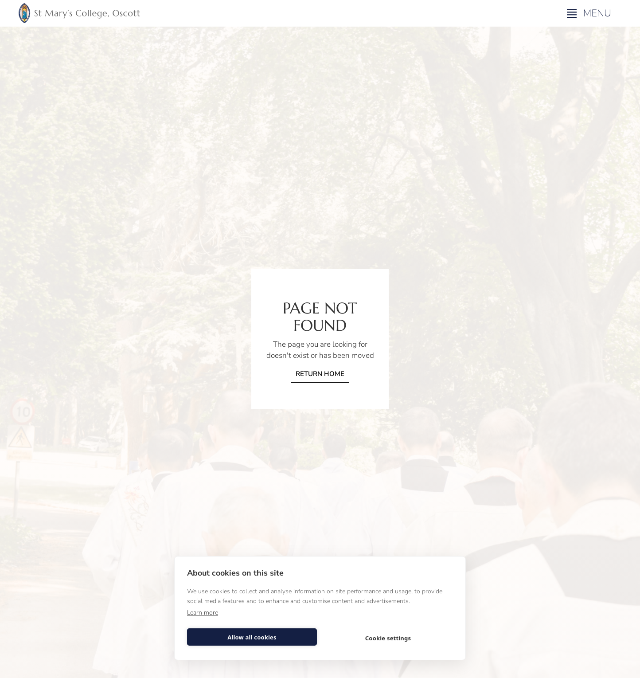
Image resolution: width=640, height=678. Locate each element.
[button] (590, 13)
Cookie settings (388, 638)
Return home (320, 373)
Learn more (202, 612)
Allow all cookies (252, 637)
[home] (79, 13)
